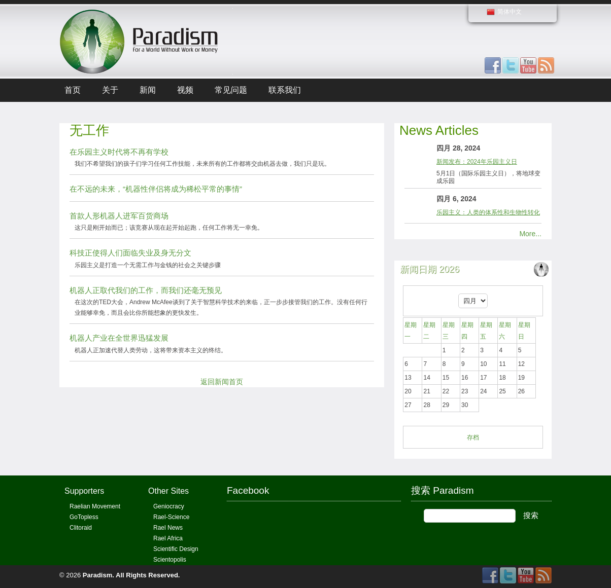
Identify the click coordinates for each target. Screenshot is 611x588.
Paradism (98, 575)
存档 (473, 437)
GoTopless (84, 517)
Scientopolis (169, 559)
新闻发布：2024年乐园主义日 (476, 161)
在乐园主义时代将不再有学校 (119, 152)
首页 (72, 90)
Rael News (168, 527)
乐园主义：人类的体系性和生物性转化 (488, 212)
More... (530, 234)
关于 (110, 90)
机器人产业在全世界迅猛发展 (119, 338)
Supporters (84, 491)
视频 (185, 90)
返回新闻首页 (221, 382)
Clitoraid (81, 527)
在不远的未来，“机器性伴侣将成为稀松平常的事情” (156, 189)
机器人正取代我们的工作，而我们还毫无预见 (146, 290)
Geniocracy (168, 506)
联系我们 (284, 90)
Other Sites (168, 491)
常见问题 (231, 90)
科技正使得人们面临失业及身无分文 (130, 252)
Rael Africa (168, 538)
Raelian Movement (95, 506)
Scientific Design (175, 549)
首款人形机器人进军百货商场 (119, 215)
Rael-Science (171, 517)
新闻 (148, 90)
